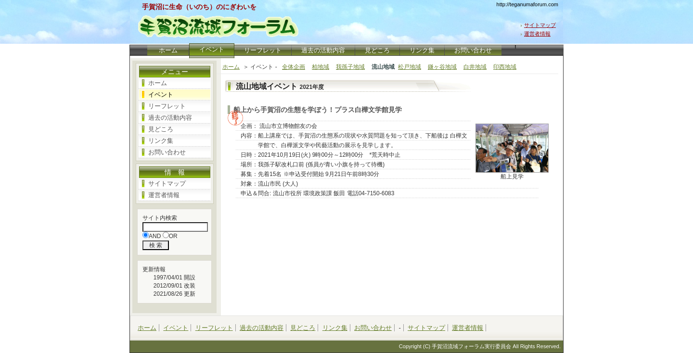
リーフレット (263, 50)
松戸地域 (409, 66)
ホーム (168, 50)
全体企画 (293, 66)
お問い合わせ (473, 50)
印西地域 (504, 66)
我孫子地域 (350, 66)
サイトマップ (540, 25)
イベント (160, 94)
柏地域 (320, 66)
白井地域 (475, 66)
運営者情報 (537, 34)
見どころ (377, 50)
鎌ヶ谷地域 (442, 66)
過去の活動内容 (323, 50)
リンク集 (422, 50)
